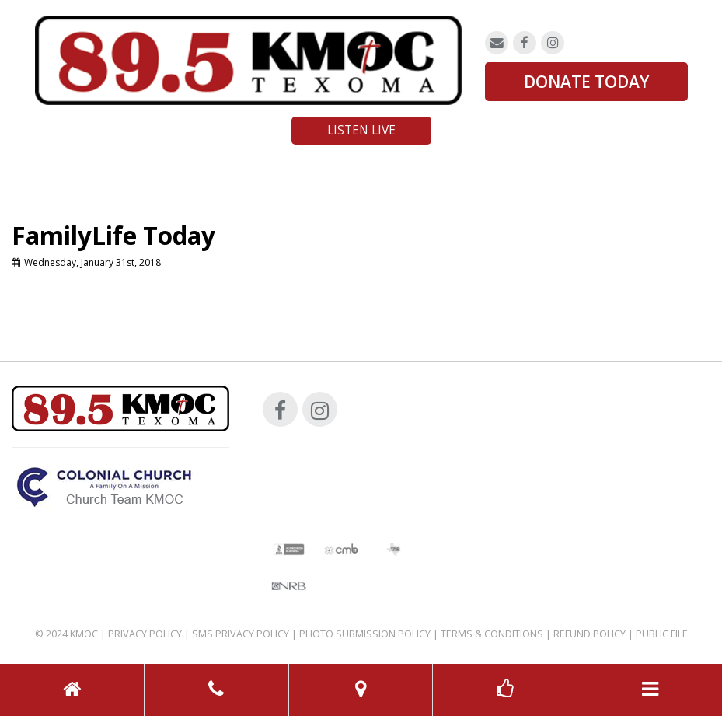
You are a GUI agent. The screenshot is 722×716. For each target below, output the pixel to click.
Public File (662, 634)
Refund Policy (589, 634)
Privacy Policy (145, 634)
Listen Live (361, 130)
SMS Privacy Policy (240, 634)
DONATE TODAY (586, 82)
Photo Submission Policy (365, 634)
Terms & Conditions (492, 634)
